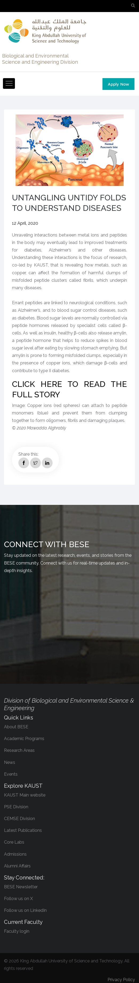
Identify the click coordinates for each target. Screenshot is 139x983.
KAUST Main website (24, 795)
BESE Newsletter (21, 886)
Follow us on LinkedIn (25, 910)
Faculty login (16, 931)
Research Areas (19, 750)
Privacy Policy (121, 979)
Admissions (15, 854)
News (9, 762)
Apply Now (118, 84)
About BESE (16, 726)
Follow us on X (18, 898)
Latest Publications (23, 830)
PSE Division (16, 806)
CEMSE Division (19, 818)
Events (11, 774)
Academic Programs (24, 738)
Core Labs (14, 842)
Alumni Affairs (17, 865)
